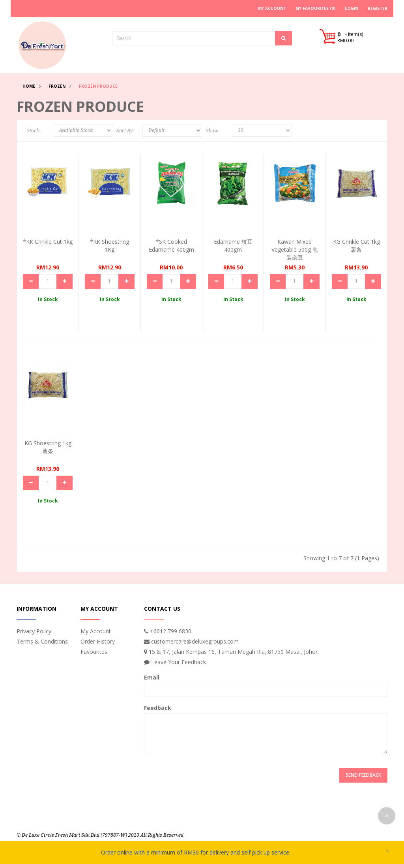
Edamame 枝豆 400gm (233, 245)
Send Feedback (363, 775)
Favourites (93, 651)
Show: (212, 131)
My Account (95, 631)
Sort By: (125, 131)
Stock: (33, 131)
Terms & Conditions (42, 641)
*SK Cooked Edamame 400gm (171, 245)
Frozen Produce (98, 86)
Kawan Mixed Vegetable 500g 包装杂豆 (294, 249)
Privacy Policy (34, 631)
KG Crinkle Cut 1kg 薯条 (356, 245)
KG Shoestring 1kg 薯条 (47, 447)
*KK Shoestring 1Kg (109, 245)
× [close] (387, 851)
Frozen (57, 86)
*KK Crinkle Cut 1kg (48, 241)
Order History (97, 641)
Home (28, 86)
